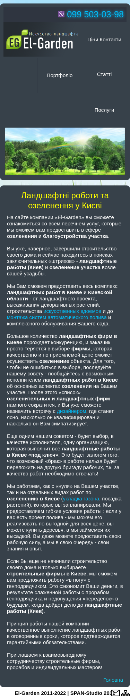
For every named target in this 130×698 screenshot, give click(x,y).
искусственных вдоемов (72, 311)
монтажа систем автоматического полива (57, 317)
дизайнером (71, 411)
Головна (113, 680)
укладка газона (81, 498)
